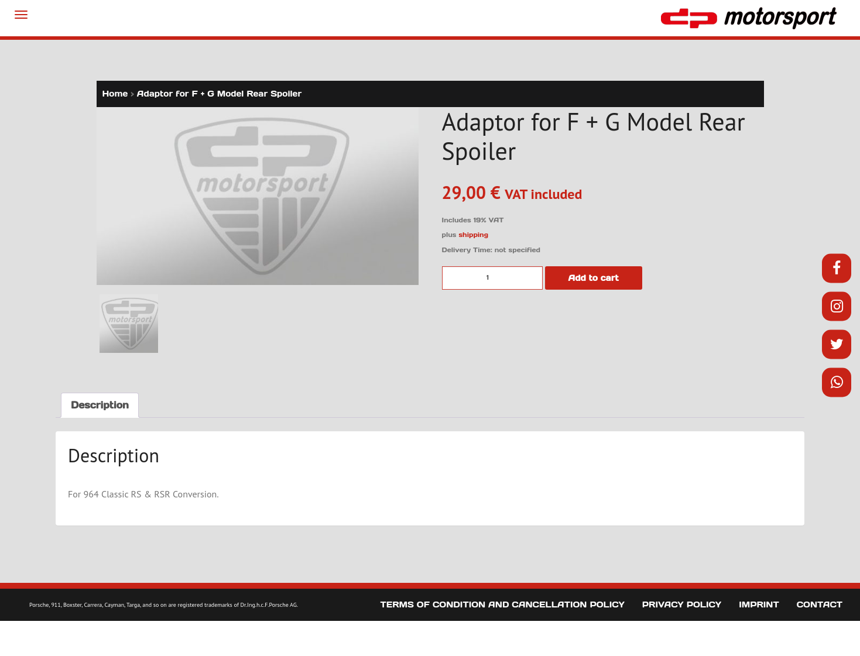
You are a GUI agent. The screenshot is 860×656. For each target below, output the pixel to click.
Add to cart (593, 278)
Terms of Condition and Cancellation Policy (503, 604)
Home (115, 93)
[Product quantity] (492, 278)
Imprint (759, 604)
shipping (473, 235)
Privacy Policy (681, 604)
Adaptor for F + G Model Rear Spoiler (219, 93)
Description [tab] (100, 405)
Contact (819, 604)
